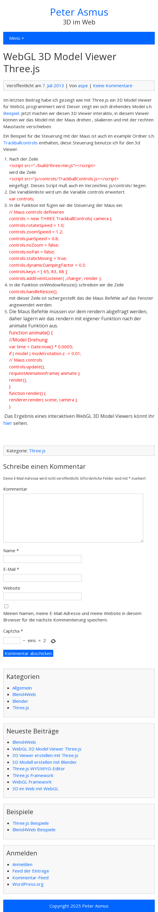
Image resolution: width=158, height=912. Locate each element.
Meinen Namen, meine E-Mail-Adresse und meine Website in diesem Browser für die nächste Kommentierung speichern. (72, 616)
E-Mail (11, 569)
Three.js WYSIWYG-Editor (38, 768)
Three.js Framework (32, 775)
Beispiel (11, 113)
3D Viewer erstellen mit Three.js (45, 755)
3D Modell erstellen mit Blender (44, 762)
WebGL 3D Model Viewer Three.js (47, 749)
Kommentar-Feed (30, 877)
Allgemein (22, 688)
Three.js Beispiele (30, 823)
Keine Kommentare (112, 85)
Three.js (37, 450)
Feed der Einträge (30, 871)
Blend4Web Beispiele (34, 829)
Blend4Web (24, 694)
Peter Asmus (79, 12)
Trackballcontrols (20, 143)
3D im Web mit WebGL (35, 788)
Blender (20, 701)
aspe (83, 85)
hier (7, 423)
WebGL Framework (31, 782)
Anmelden (22, 864)
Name (11, 550)
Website (11, 588)
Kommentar (15, 489)
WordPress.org (28, 884)
